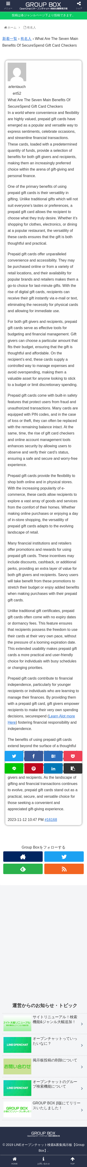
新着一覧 (9, 39)
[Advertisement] (43, 946)
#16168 (51, 820)
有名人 (26, 39)
